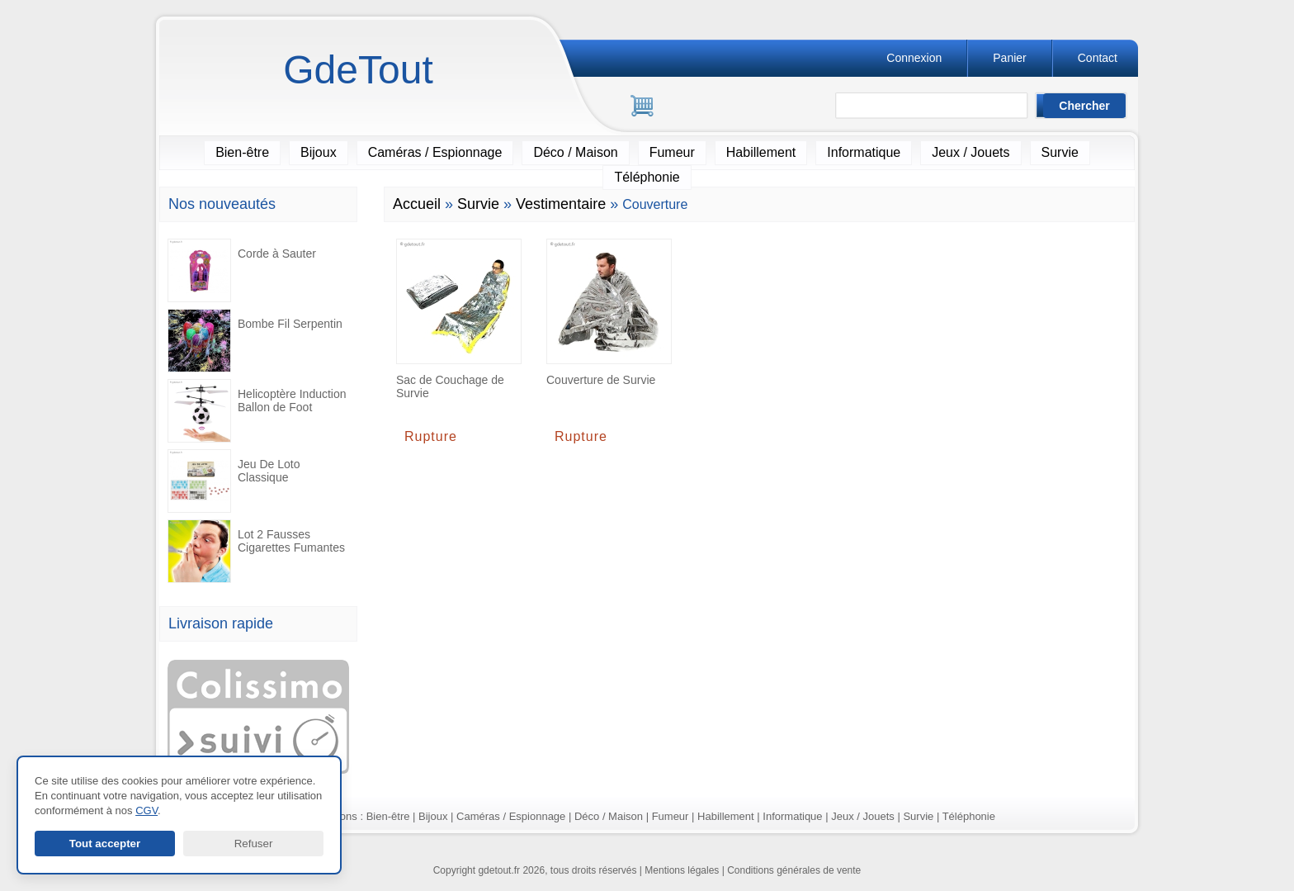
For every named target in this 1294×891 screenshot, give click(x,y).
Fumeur (672, 152)
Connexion (914, 57)
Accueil (417, 204)
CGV (146, 810)
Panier (1009, 57)
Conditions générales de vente (794, 870)
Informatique (863, 152)
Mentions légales (682, 870)
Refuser (253, 843)
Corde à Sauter (242, 270)
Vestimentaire (561, 204)
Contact (1097, 57)
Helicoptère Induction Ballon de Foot (257, 411)
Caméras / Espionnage (435, 152)
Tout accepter (104, 843)
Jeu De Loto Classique (234, 481)
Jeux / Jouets (970, 152)
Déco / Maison (575, 152)
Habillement (761, 152)
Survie (1060, 152)
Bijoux (318, 152)
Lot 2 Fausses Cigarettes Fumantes (256, 551)
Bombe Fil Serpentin (255, 340)
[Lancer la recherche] (1084, 105)
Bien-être (242, 152)
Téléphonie (646, 177)
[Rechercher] (939, 106)
